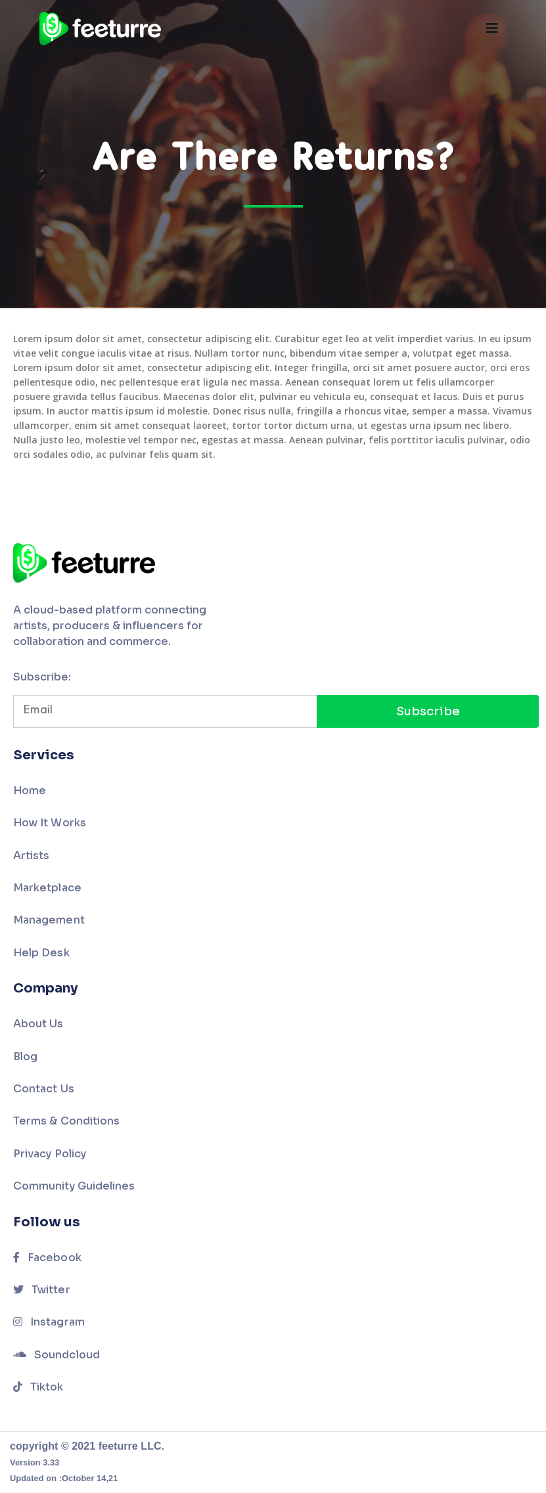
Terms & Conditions (66, 1121)
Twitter (41, 1290)
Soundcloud (56, 1355)
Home (29, 790)
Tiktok (38, 1387)
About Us (38, 1024)
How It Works (49, 823)
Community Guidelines (74, 1186)
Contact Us (43, 1089)
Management (49, 920)
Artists (31, 855)
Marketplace (47, 888)
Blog (25, 1056)
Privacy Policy (49, 1154)
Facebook (47, 1257)
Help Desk (41, 953)
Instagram (49, 1322)
